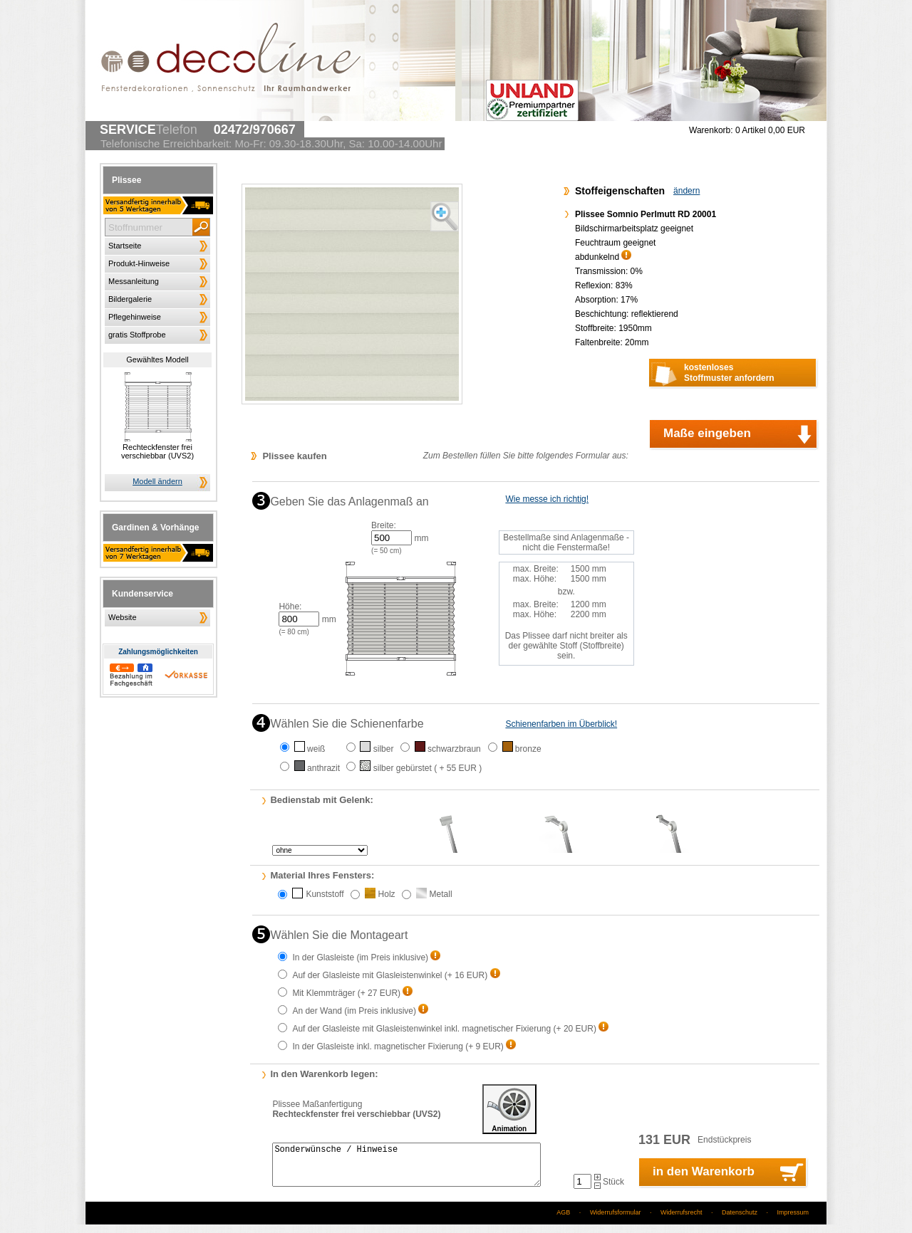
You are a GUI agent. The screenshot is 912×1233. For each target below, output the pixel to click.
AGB (563, 1220)
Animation (509, 1109)
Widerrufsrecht (681, 1220)
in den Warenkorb (704, 1180)
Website (122, 617)
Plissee (126, 180)
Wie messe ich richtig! (547, 499)
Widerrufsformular (615, 1220)
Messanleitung (133, 281)
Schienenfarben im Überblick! (561, 724)
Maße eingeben (707, 433)
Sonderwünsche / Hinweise (406, 1169)
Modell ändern (157, 481)
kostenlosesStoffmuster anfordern (729, 372)
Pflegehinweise (134, 317)
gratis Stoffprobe (137, 334)
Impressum (793, 1220)
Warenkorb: (711, 130)
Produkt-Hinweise (139, 263)
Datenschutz (739, 1220)
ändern (686, 191)
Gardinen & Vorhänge (155, 527)
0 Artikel (770, 130)
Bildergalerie (130, 299)
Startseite (124, 245)
